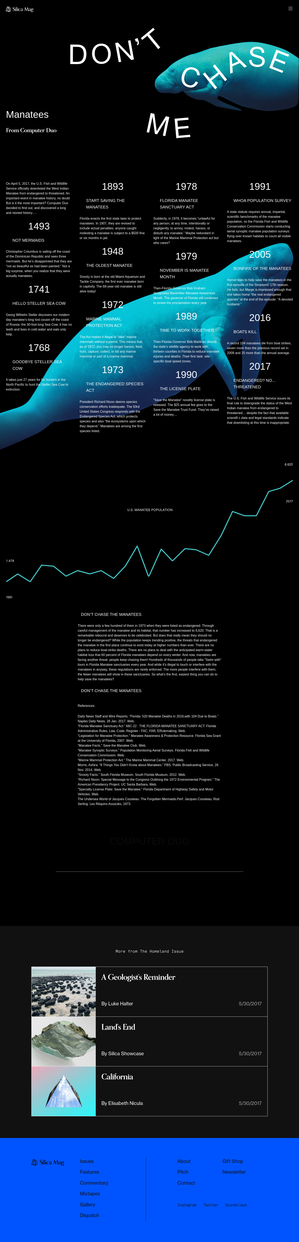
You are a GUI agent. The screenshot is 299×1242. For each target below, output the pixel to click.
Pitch (182, 1172)
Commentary (94, 1183)
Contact (186, 1183)
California (117, 1076)
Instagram (186, 1204)
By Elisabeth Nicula (122, 1103)
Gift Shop (232, 1161)
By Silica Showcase (122, 1053)
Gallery (87, 1205)
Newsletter (234, 1172)
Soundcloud (235, 1204)
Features (89, 1172)
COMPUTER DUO (149, 841)
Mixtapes (90, 1194)
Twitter (210, 1204)
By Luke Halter (117, 1004)
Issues (87, 1161)
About (183, 1161)
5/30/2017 (250, 1004)
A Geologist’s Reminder (138, 977)
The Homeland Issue (162, 951)
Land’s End (118, 1027)
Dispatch (89, 1215)
